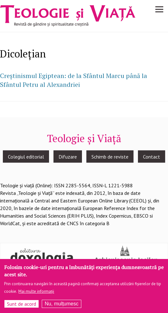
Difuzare (68, 156)
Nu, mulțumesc (61, 303)
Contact (151, 156)
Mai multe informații (36, 291)
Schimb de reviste (109, 156)
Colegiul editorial (26, 156)
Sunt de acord (21, 304)
